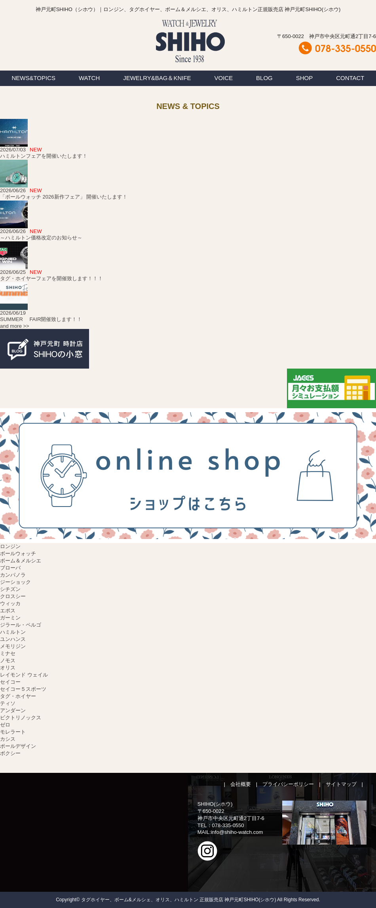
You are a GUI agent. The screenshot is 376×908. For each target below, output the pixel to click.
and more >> (14, 326)
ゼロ (5, 725)
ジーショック (15, 582)
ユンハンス (13, 639)
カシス (7, 739)
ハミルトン (13, 632)
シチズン (10, 589)
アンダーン (13, 710)
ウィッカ (10, 603)
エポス (7, 611)
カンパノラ (13, 575)
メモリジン (13, 646)
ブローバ (10, 568)
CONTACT (350, 78)
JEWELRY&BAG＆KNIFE (157, 78)
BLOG (264, 78)
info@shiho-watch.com (237, 832)
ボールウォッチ (18, 553)
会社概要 (240, 784)
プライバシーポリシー (288, 784)
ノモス (7, 660)
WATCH (89, 78)
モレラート (13, 732)
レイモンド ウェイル (24, 675)
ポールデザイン (18, 746)
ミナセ (7, 653)
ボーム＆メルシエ (20, 561)
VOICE (224, 78)
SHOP (304, 78)
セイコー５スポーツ (23, 689)
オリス (7, 668)
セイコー (10, 682)
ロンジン (10, 546)
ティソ (7, 703)
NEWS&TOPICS (33, 78)
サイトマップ (341, 784)
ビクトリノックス (20, 718)
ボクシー (10, 753)
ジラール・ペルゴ (20, 625)
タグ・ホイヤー (18, 696)
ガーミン (10, 618)
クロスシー (13, 596)
